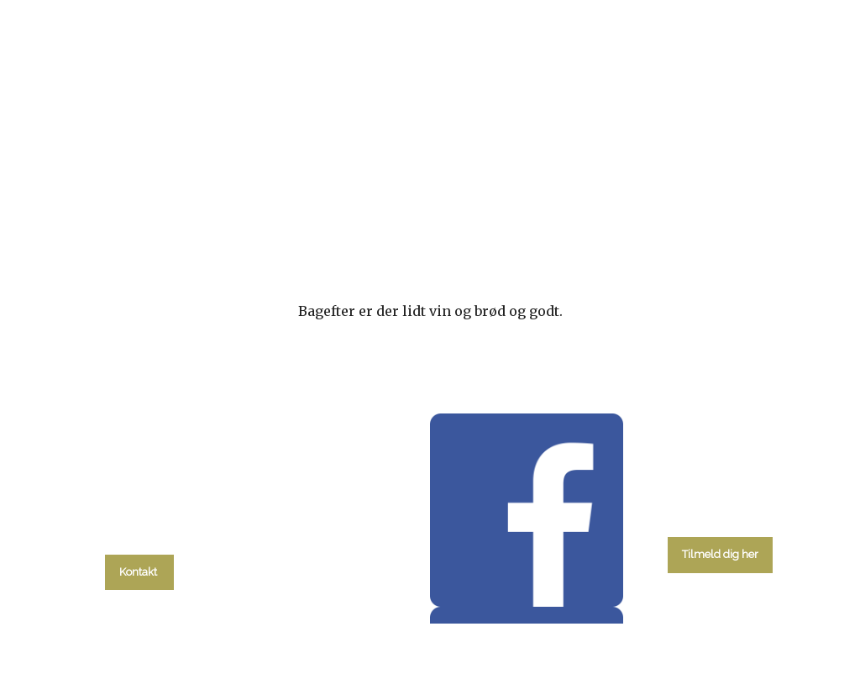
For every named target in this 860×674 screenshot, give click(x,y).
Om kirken (633, 216)
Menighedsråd (518, 216)
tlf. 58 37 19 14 (139, 533)
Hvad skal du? (150, 216)
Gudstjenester (388, 216)
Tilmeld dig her (720, 554)
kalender (272, 216)
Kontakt (728, 216)
